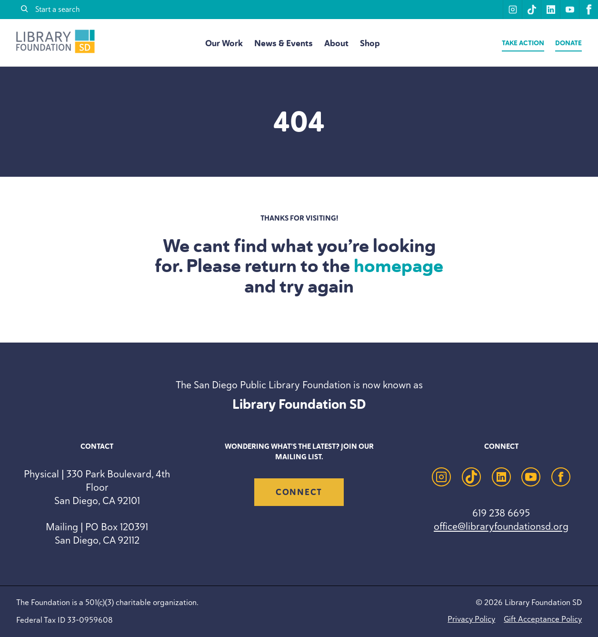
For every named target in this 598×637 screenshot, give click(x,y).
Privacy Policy (471, 619)
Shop (370, 43)
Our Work (224, 43)
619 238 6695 (501, 512)
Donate (568, 43)
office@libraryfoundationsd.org (501, 526)
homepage (398, 265)
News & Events (283, 43)
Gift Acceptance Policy (543, 619)
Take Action (523, 43)
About (336, 43)
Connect (299, 492)
